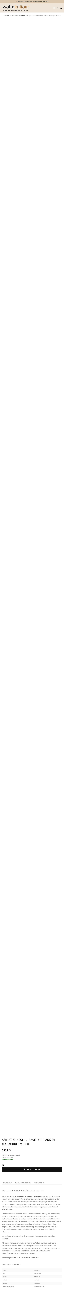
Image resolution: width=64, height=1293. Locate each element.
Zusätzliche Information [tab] (23, 1182)
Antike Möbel (13, 15)
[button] (3, 1164)
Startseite (6, 15)
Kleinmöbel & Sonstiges (24, 15)
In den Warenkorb (32, 1169)
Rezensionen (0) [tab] (39, 1182)
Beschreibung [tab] (7, 1182)
